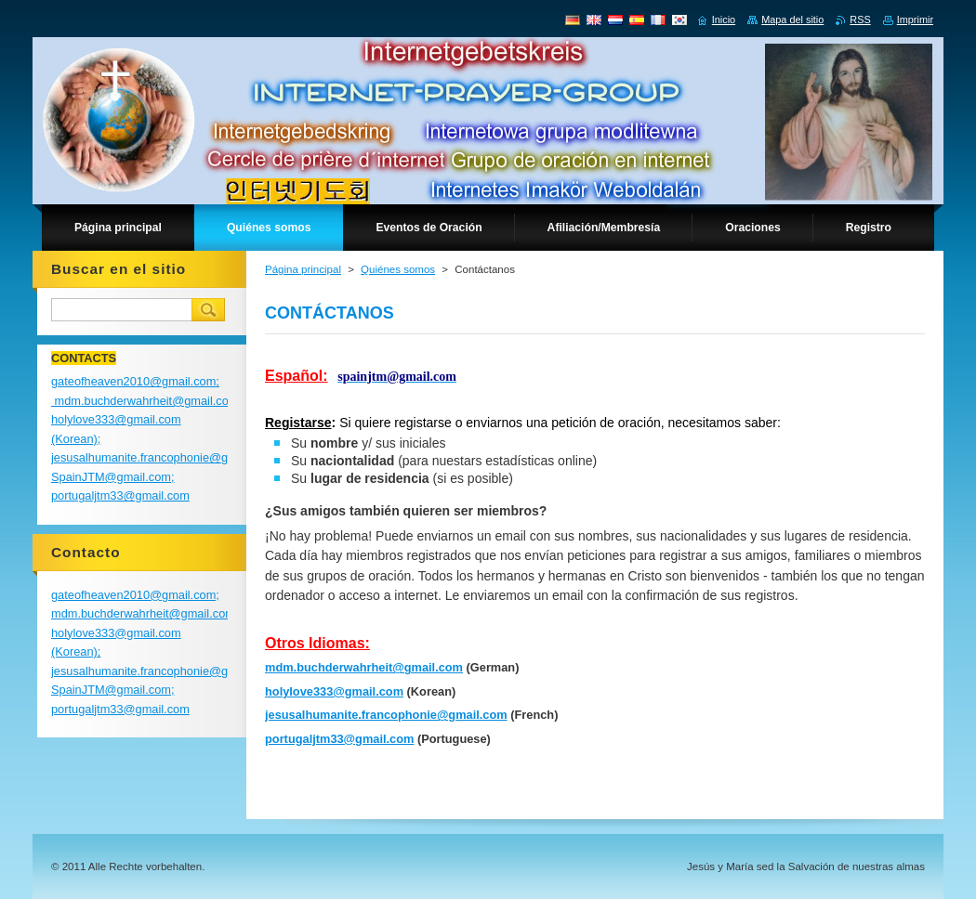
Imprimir (915, 19)
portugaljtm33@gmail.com (339, 739)
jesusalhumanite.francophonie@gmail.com (386, 715)
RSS (860, 19)
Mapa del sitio (792, 19)
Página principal (303, 269)
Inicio (723, 19)
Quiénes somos (398, 269)
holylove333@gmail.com (334, 691)
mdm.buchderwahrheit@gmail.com (364, 667)
